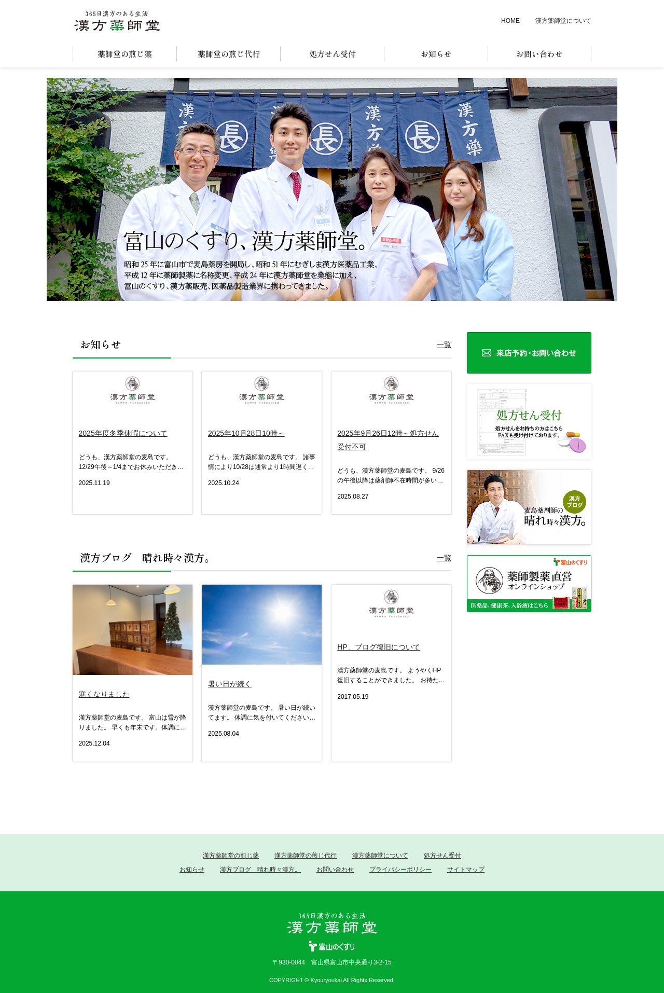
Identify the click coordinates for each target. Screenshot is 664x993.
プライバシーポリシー (400, 869)
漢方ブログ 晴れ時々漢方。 (260, 869)
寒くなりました (104, 694)
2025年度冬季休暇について (123, 433)
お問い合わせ (335, 869)
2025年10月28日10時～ (246, 433)
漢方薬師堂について (563, 20)
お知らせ (191, 869)
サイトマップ (466, 869)
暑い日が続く (230, 684)
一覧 (444, 344)
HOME (510, 20)
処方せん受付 (442, 855)
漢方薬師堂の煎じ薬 (231, 855)
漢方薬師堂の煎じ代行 (305, 855)
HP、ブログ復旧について (378, 647)
